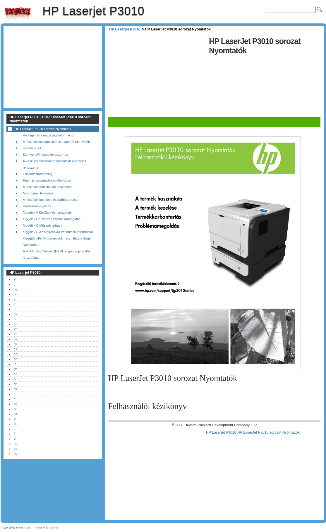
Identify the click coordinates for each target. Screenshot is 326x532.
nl (15, 294)
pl (15, 418)
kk (15, 413)
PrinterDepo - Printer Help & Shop (37, 527)
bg (15, 404)
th (15, 399)
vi (15, 438)
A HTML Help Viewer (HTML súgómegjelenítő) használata (56, 254)
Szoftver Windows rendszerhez (45, 154)
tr (15, 284)
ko (15, 443)
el (15, 299)
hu (15, 379)
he (15, 289)
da (15, 369)
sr (15, 408)
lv (15, 309)
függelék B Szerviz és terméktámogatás (51, 219)
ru (15, 344)
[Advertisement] (157, 76)
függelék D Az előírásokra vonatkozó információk (58, 232)
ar (15, 359)
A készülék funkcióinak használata (48, 187)
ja (15, 319)
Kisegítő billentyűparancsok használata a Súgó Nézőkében (57, 242)
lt (15, 428)
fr (15, 304)
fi (15, 433)
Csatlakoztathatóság (37, 174)
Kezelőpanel (32, 148)
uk (15, 339)
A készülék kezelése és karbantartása (50, 199)
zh (15, 329)
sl (15, 279)
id (15, 364)
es (15, 354)
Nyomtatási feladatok (38, 193)
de (15, 384)
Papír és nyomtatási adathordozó (47, 180)
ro (15, 314)
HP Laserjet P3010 (18, 13)
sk (15, 389)
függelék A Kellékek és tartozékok (47, 212)
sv (15, 448)
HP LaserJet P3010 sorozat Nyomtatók (43, 129)
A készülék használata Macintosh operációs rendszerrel (54, 164)
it (15, 394)
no (15, 453)
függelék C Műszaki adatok (42, 225)
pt (15, 423)
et (15, 334)
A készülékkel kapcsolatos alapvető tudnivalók (56, 141)
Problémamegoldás (37, 206)
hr (15, 324)
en (15, 374)
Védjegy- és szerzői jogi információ (48, 135)
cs (15, 349)
